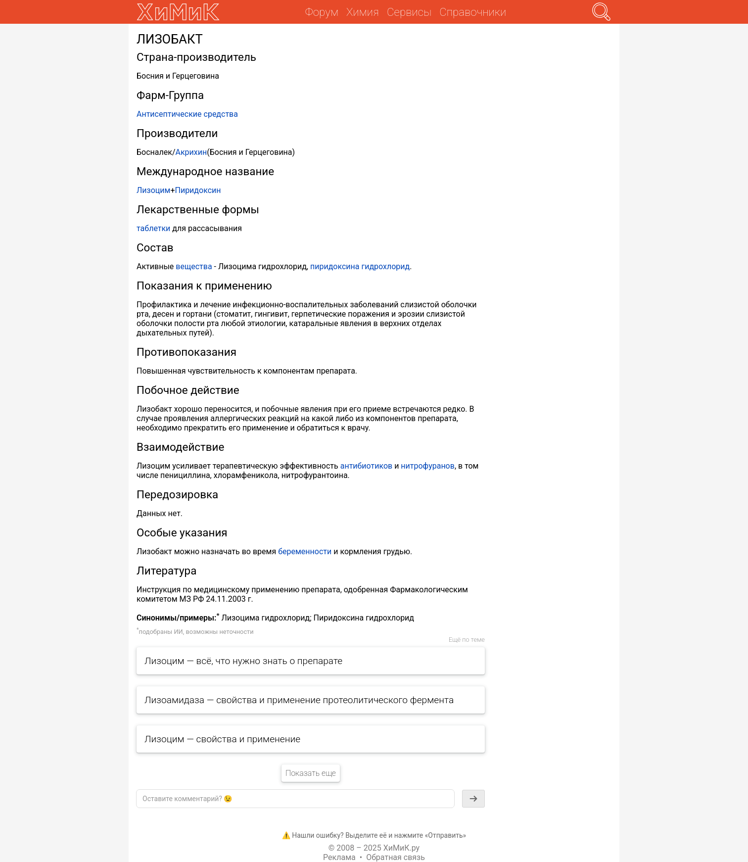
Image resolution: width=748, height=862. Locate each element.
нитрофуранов (428, 466)
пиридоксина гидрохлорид (360, 266)
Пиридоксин (198, 190)
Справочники (472, 11)
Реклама (339, 857)
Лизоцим (153, 190)
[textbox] (295, 799)
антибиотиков (366, 466)
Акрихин (191, 152)
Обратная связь (395, 857)
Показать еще (310, 773)
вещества (194, 266)
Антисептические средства (187, 114)
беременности (304, 551)
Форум (321, 11)
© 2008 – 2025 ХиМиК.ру (374, 848)
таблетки (153, 228)
